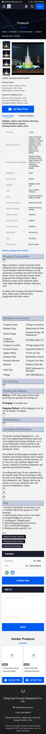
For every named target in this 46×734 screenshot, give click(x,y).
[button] (7, 74)
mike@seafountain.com (12, 2)
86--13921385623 (36, 2)
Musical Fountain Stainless (14, 537)
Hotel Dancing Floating (12, 546)
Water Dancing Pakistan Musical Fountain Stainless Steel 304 (33, 670)
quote (40, 6)
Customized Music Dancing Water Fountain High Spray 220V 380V (12, 670)
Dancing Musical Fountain (13, 541)
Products (13, 32)
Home (4, 32)
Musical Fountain (26, 32)
